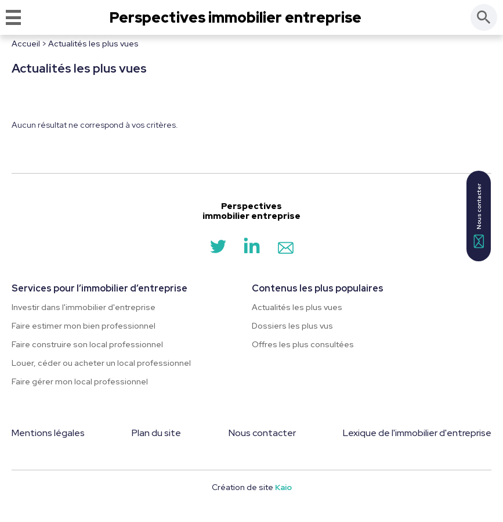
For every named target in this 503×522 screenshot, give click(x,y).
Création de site (252, 487)
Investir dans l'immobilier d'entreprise (83, 307)
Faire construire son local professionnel (87, 344)
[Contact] (285, 251)
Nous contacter (262, 433)
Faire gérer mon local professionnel (80, 381)
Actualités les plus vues (297, 307)
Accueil (26, 43)
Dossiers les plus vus (292, 326)
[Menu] (13, 17)
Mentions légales (48, 433)
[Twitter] (218, 251)
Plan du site (156, 433)
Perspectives (235, 18)
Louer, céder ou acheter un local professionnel (101, 363)
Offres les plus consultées (303, 344)
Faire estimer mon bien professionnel (83, 326)
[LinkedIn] (252, 251)
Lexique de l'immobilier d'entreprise (417, 433)
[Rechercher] (484, 17)
